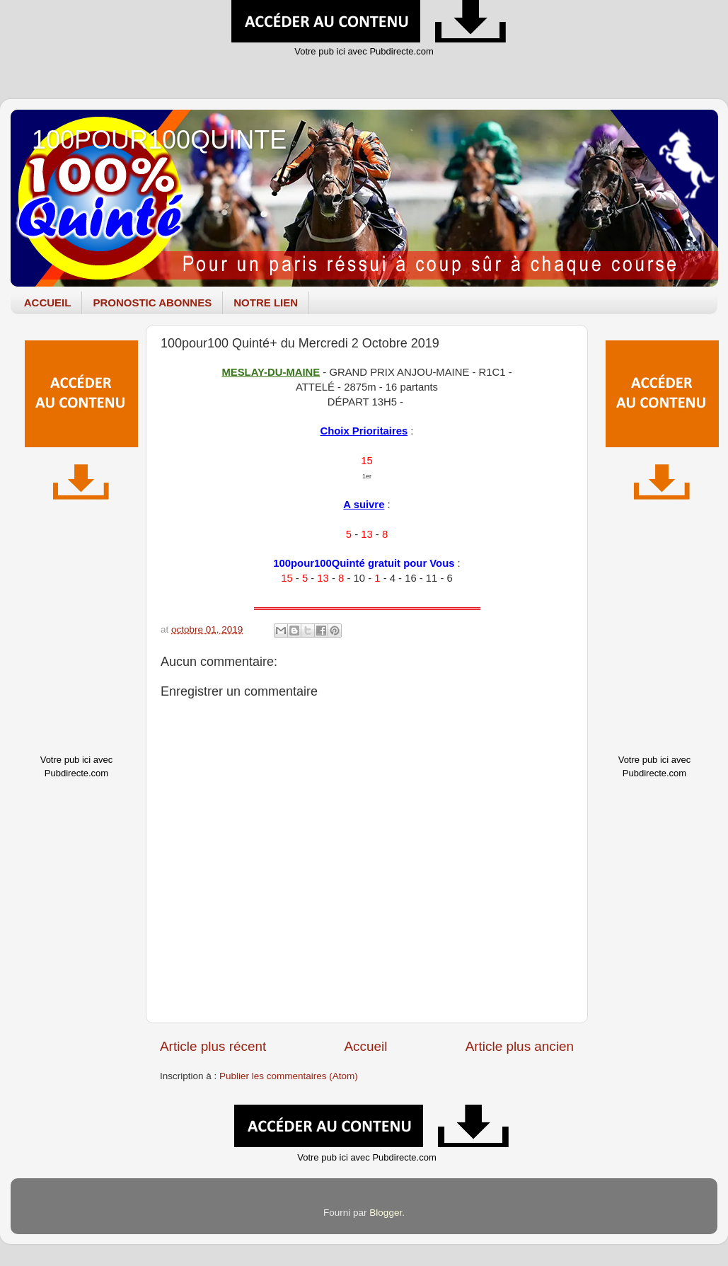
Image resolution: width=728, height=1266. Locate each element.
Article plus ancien (520, 1046)
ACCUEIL (47, 303)
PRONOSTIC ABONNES (152, 303)
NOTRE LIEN (265, 303)
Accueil (365, 1046)
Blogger (385, 1212)
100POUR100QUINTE (159, 139)
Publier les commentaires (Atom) (288, 1076)
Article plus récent (213, 1046)
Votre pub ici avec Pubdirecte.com (364, 51)
